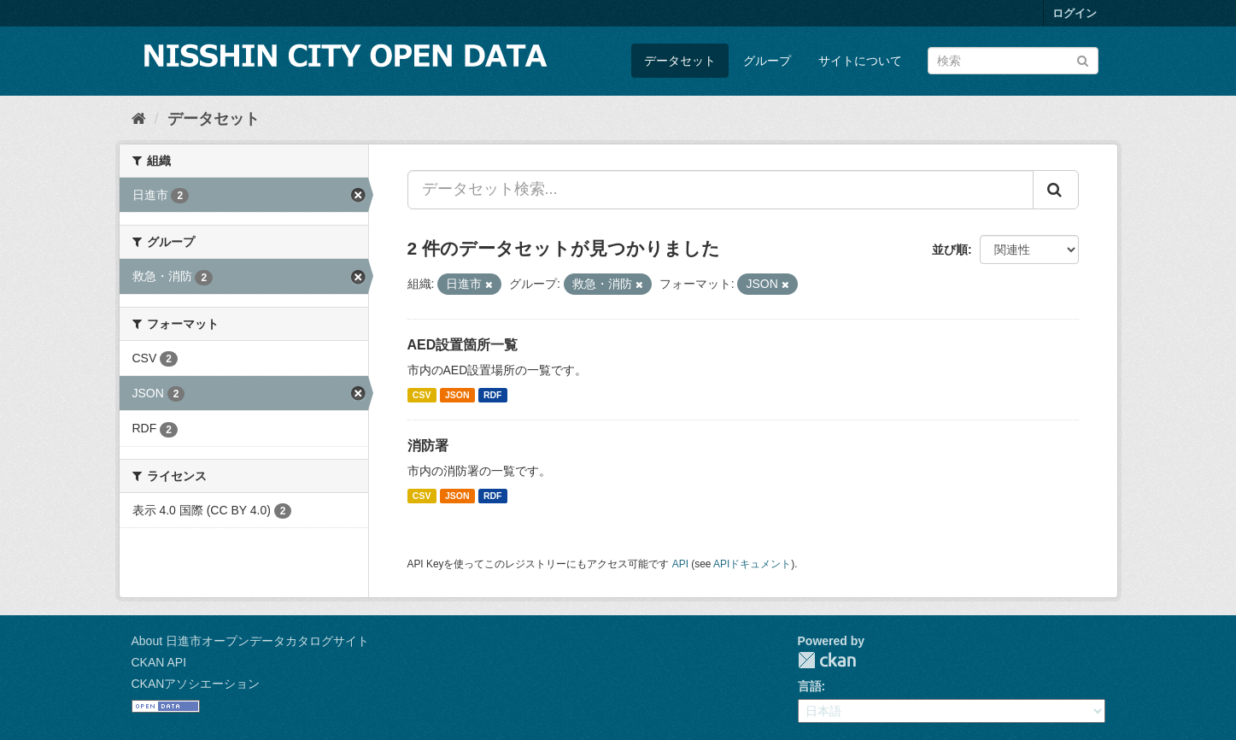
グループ (767, 61)
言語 (810, 686)
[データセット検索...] (720, 189)
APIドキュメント (752, 564)
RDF (492, 395)
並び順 (950, 249)
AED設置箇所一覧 (462, 345)
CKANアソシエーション (196, 683)
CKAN (827, 660)
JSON (457, 395)
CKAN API (159, 662)
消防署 (427, 445)
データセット (680, 61)
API (680, 564)
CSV (422, 395)
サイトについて (860, 61)
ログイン (1074, 13)
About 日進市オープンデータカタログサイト (250, 641)
